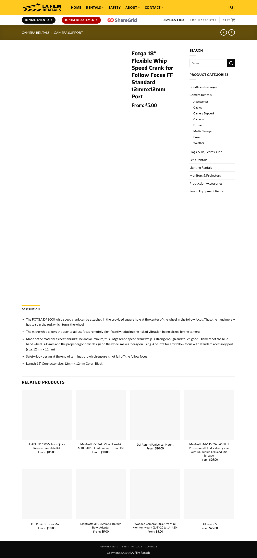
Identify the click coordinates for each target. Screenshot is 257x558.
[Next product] (223, 32)
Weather (198, 143)
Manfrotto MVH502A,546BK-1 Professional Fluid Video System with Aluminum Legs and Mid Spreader (209, 449)
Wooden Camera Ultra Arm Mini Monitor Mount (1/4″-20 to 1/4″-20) (155, 525)
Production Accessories (205, 183)
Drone (197, 125)
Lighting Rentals (200, 167)
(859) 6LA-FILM (173, 20)
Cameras (199, 119)
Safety (115, 7)
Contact (154, 7)
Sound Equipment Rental (206, 191)
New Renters (109, 546)
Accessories (200, 101)
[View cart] (229, 20)
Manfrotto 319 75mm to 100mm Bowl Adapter (100, 525)
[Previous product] (231, 32)
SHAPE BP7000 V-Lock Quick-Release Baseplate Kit (47, 446)
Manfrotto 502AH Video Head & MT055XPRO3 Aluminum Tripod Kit (101, 446)
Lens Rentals (198, 160)
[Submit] (231, 63)
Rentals (95, 7)
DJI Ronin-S (209, 524)
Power (197, 137)
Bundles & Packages (203, 87)
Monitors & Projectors (205, 175)
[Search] (231, 7)
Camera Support (68, 32)
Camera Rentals (35, 32)
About (132, 7)
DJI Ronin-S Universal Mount (155, 444)
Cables (197, 107)
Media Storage (202, 131)
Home (76, 7)
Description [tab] (31, 309)
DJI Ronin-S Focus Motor (47, 524)
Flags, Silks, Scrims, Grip (205, 152)
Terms (124, 546)
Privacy (136, 546)
